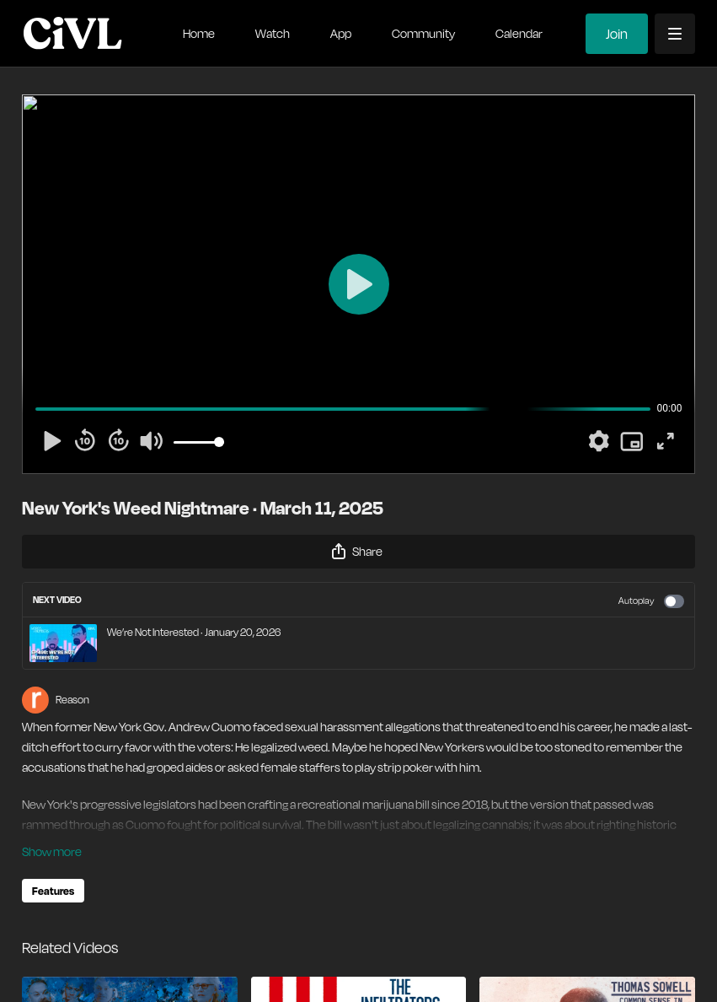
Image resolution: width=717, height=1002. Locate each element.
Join (617, 33)
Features (53, 890)
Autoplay (651, 601)
